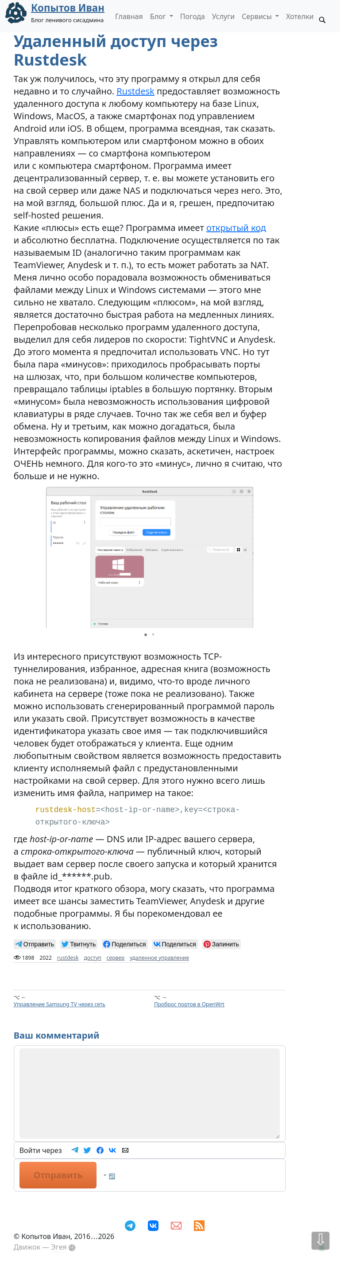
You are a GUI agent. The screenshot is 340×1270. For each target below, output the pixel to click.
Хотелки (299, 16)
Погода (192, 16)
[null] (35, 944)
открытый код (236, 228)
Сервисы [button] (258, 16)
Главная (129, 16)
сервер (115, 957)
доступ (92, 957)
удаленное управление (159, 957)
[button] (245, 557)
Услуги (223, 16)
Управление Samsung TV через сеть (59, 1004)
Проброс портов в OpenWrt (189, 1004)
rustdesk (68, 957)
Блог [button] (159, 16)
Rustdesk (135, 91)
